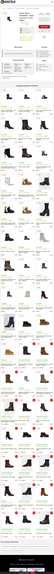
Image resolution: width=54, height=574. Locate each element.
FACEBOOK (22, 560)
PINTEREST (30, 560)
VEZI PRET (44, 27)
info (16, 114)
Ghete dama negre (24, 546)
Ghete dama (10, 8)
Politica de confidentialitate (27, 564)
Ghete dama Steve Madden (33, 8)
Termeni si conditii (14, 564)
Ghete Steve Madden (20, 8)
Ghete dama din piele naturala (39, 546)
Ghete (4, 8)
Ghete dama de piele (8, 551)
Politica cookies (40, 564)
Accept (32, 573)
